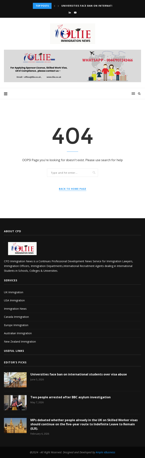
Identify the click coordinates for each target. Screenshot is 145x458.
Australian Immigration (18, 333)
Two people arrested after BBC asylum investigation (70, 397)
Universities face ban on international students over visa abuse (78, 374)
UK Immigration (13, 292)
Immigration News (15, 308)
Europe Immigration (16, 325)
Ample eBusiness (105, 452)
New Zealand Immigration (20, 341)
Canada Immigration (16, 317)
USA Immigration (14, 300)
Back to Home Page (72, 188)
